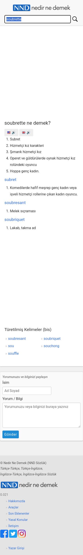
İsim (5, 382)
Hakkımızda (16, 501)
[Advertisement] (41, 72)
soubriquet (14, 219)
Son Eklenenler (18, 514)
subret (10, 179)
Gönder (10, 434)
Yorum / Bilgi (12, 399)
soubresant (15, 202)
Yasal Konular (18, 520)
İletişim (13, 526)
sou (11, 346)
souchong (51, 346)
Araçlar (13, 507)
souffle (13, 353)
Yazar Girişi (16, 548)
